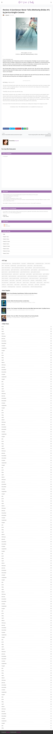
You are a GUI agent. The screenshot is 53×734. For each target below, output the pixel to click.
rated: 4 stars (6, 248)
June (27, 326)
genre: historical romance (7, 274)
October (27, 345)
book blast (23, 263)
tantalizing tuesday (11, 286)
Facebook (5, 215)
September (27, 348)
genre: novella (4, 276)
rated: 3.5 (4, 284)
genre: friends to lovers (25, 272)
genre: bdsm (29, 265)
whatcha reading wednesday (36, 286)
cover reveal (47, 263)
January (27, 338)
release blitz (42, 284)
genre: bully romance (38, 265)
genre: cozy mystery (6, 269)
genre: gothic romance (35, 272)
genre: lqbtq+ (29, 274)
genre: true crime (26, 280)
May (27, 329)
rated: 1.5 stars (26, 282)
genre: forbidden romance (14, 272)
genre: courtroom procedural (39, 267)
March (27, 333)
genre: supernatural (43, 278)
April (27, 331)
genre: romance (5, 278)
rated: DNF (37, 284)
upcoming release (25, 286)
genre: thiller (12, 280)
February (27, 336)
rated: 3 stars (6, 243)
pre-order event (5, 282)
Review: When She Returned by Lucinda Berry (18, 301)
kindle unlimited (39, 280)
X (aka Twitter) (6, 216)
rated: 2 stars (6, 239)
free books (7, 265)
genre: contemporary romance (18, 267)
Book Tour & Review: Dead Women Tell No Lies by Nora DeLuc (22, 293)
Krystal (7, 15)
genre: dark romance (15, 269)
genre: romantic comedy (14, 278)
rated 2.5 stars (12, 282)
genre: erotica (4, 272)
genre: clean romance (6, 267)
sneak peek (4, 286)
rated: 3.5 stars (6, 246)
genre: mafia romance (37, 274)
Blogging (8, 732)
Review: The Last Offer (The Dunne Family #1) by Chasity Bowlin (22, 316)
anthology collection (16, 263)
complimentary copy (39, 263)
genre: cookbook (28, 267)
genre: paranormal (12, 276)
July (27, 352)
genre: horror (16, 274)
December (27, 341)
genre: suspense (5, 280)
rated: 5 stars (6, 253)
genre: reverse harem (43, 276)
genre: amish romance (21, 265)
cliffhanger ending (30, 263)
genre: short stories (24, 278)
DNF (4, 234)
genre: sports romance (33, 278)
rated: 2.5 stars (6, 241)
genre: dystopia (34, 269)
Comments (7, 226)
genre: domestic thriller (25, 269)
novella (44, 280)
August (27, 350)
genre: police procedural (32, 276)
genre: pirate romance (22, 276)
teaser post (18, 286)
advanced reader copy (6, 263)
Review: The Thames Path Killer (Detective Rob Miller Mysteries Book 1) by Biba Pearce (28, 308)
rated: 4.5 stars (6, 251)
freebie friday (13, 265)
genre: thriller (18, 280)
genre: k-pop (22, 274)
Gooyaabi (19, 732)
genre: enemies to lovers (43, 269)
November (27, 343)
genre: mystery (46, 274)
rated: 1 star (6, 236)
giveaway (32, 280)
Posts (6, 224)
